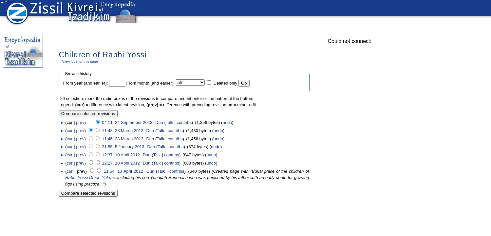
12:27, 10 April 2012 (121, 163)
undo (227, 122)
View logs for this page (80, 61)
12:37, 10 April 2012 (121, 154)
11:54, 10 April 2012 (123, 171)
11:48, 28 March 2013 (122, 130)
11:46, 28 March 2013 (122, 138)
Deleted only (225, 83)
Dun (159, 122)
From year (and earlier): (85, 83)
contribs (184, 122)
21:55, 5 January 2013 (123, 146)
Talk (169, 122)
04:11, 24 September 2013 (127, 122)
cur (70, 130)
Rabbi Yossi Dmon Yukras (90, 177)
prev (80, 122)
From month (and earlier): (150, 83)
